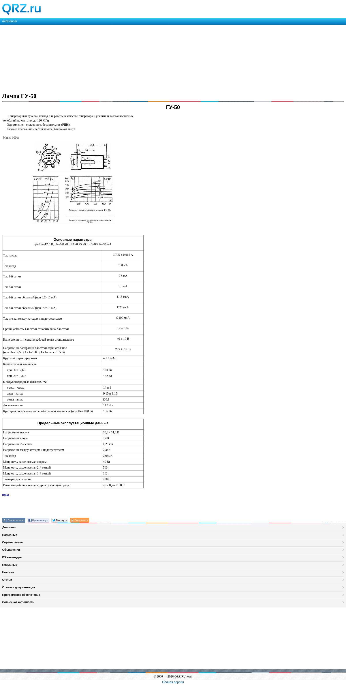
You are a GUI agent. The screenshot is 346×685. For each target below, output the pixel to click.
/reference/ (9, 21)
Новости (8, 572)
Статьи (7, 579)
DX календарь (12, 557)
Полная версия (173, 682)
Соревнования (12, 542)
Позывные (9, 535)
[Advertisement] (132, 58)
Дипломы (9, 527)
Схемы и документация (18, 587)
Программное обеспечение (21, 594)
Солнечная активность (18, 602)
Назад (5, 494)
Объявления (11, 549)
